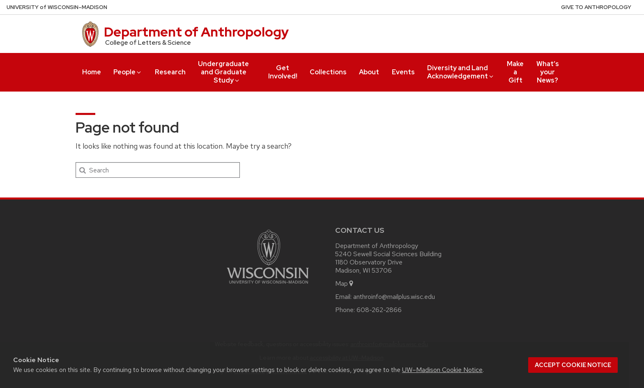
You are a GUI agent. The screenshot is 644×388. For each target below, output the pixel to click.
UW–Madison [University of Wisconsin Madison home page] (57, 7)
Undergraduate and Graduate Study (223, 72)
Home (91, 72)
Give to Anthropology (596, 7)
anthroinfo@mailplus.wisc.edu (394, 296)
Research (170, 72)
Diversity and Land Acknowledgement (460, 72)
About (369, 72)
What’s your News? (547, 72)
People (127, 72)
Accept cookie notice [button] (573, 365)
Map (344, 283)
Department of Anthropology (196, 32)
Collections (328, 72)
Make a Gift (515, 72)
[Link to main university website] (268, 285)
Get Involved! (282, 72)
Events (403, 72)
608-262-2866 (379, 309)
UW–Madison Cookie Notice (442, 369)
